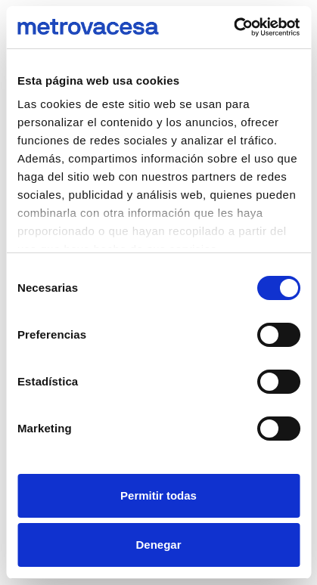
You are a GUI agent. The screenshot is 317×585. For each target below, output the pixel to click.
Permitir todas (158, 495)
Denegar (158, 544)
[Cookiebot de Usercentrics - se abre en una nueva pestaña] (233, 27)
